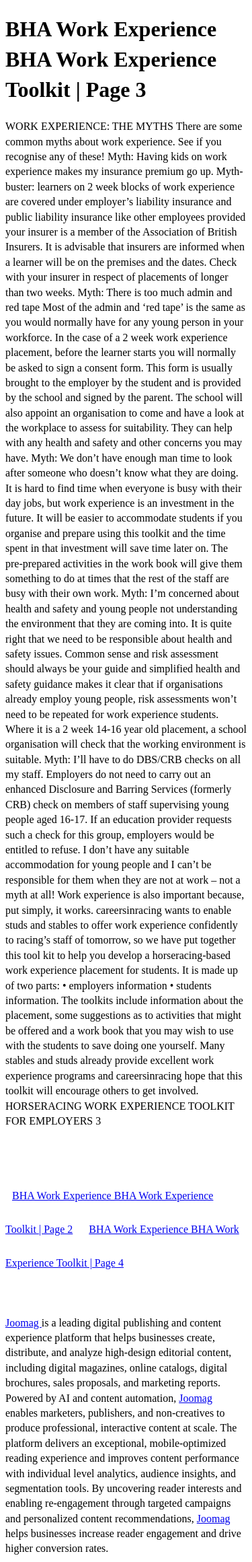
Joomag (23, 1322)
